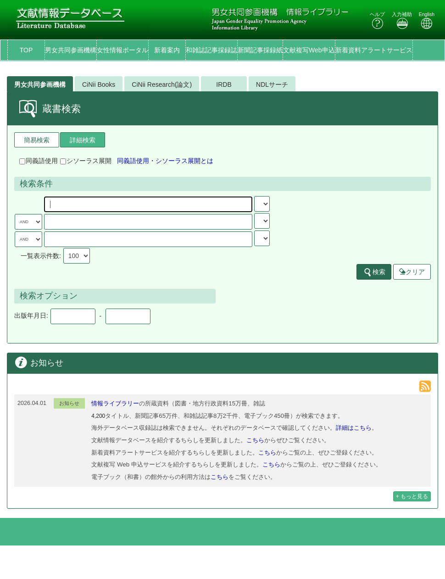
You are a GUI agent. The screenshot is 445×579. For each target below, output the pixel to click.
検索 (374, 272)
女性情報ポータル (122, 50)
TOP (26, 50)
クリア (412, 271)
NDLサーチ (272, 84)
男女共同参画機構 (70, 50)
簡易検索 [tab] (37, 140)
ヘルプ (377, 20)
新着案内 (167, 50)
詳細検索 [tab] (82, 140)
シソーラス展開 (85, 160)
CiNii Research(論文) (162, 84)
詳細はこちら (354, 427)
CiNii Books (98, 84)
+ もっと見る (412, 496)
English (426, 20)
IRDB (223, 84)
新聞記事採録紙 (260, 50)
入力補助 (402, 20)
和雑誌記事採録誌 (211, 50)
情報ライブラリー (115, 403)
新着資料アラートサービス (373, 50)
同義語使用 (38, 160)
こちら (255, 440)
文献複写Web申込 (309, 50)
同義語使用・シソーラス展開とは (165, 160)
